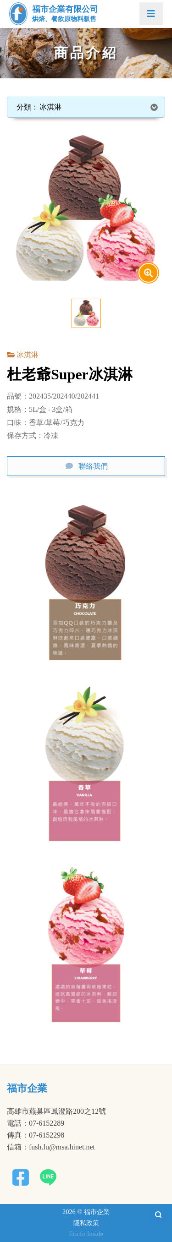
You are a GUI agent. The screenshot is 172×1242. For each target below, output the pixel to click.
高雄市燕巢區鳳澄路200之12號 (56, 1111)
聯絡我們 (93, 466)
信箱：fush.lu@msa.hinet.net (51, 1147)
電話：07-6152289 (35, 1123)
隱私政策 (86, 1223)
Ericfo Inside (86, 1234)
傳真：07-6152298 (35, 1135)
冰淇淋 (28, 355)
